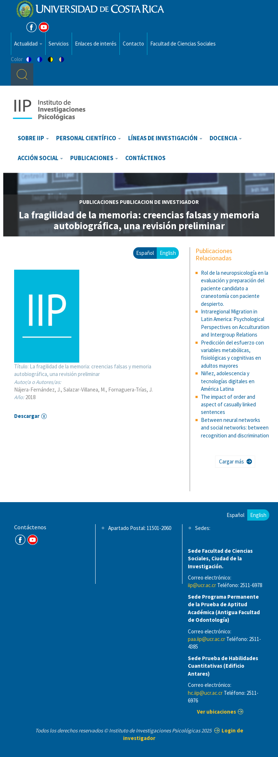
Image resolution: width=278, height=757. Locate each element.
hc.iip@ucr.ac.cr (205, 692)
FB (31, 27)
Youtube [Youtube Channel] (43, 27)
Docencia (226, 138)
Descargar (26, 415)
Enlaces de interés (96, 43)
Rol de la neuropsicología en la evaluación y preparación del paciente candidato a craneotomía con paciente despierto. (234, 288)
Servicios (59, 43)
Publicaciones (94, 158)
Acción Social (40, 158)
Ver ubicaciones (216, 711)
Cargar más (231, 461)
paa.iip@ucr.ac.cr (206, 639)
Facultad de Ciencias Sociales (183, 43)
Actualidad (28, 43)
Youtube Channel (32, 539)
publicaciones (99, 201)
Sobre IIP (33, 138)
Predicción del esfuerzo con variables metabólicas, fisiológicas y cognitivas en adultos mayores (232, 354)
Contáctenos (145, 158)
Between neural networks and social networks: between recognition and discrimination (235, 427)
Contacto (133, 43)
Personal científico (88, 138)
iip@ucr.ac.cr (202, 585)
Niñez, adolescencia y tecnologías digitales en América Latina (227, 381)
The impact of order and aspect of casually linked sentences (228, 404)
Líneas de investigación (165, 138)
